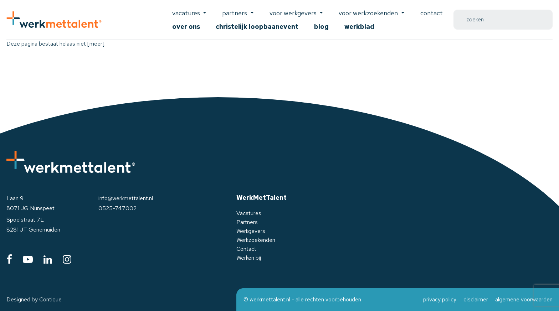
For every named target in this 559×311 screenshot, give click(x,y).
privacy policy (439, 299)
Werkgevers (250, 231)
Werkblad (359, 26)
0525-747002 (117, 208)
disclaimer (475, 299)
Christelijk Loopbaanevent (257, 26)
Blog (321, 26)
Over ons (186, 26)
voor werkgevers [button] (294, 13)
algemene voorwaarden (524, 299)
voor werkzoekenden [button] (369, 13)
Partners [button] (235, 13)
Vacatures (248, 213)
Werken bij (248, 257)
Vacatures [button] (186, 13)
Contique (50, 299)
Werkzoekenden (255, 240)
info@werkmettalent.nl (125, 198)
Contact (431, 13)
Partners (247, 222)
